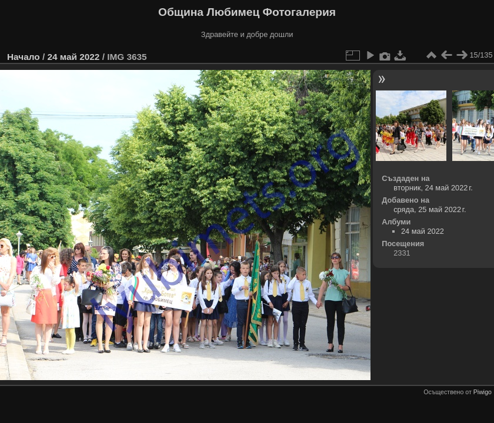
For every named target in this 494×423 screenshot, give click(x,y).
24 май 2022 (73, 57)
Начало (23, 57)
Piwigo (482, 391)
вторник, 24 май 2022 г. (433, 187)
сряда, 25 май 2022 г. (429, 209)
